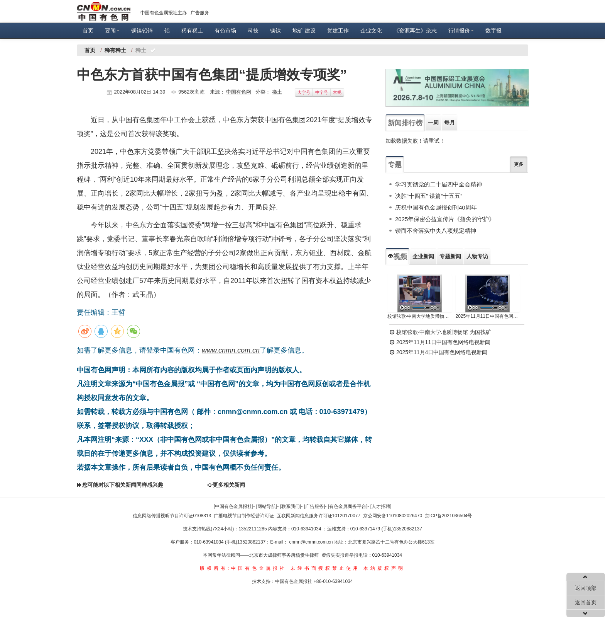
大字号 (303, 92)
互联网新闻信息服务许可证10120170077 (318, 515)
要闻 (112, 30)
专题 (395, 165)
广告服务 (200, 12)
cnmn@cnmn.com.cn (311, 542)
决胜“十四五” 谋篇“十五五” (428, 196)
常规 (337, 92)
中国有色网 (238, 92)
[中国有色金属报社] (233, 506)
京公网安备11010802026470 (392, 515)
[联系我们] (290, 506)
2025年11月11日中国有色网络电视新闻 (488, 316)
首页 (88, 30)
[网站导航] (266, 506)
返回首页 (586, 602)
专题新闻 (450, 256)
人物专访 (477, 256)
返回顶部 (586, 588)
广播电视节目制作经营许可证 (244, 515)
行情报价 (461, 30)
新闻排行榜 (405, 123)
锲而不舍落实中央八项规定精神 (435, 230)
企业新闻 (423, 256)
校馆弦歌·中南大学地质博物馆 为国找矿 (440, 332)
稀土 (277, 92)
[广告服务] (314, 506)
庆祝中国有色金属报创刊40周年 (436, 207)
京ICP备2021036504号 (448, 515)
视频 (397, 257)
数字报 (493, 30)
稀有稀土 (192, 30)
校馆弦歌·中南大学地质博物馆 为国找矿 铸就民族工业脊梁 (419, 316)
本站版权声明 (384, 568)
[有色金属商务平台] (348, 506)
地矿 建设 (304, 30)
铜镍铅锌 (142, 30)
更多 (518, 164)
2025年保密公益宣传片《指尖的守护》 (445, 219)
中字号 (321, 92)
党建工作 (338, 30)
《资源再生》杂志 (415, 30)
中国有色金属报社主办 (163, 12)
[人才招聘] (381, 506)
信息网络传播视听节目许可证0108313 (172, 515)
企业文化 (371, 30)
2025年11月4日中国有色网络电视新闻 (438, 352)
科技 (253, 30)
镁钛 (275, 30)
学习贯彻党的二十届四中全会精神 (438, 184)
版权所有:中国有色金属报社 (243, 568)
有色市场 (225, 30)
